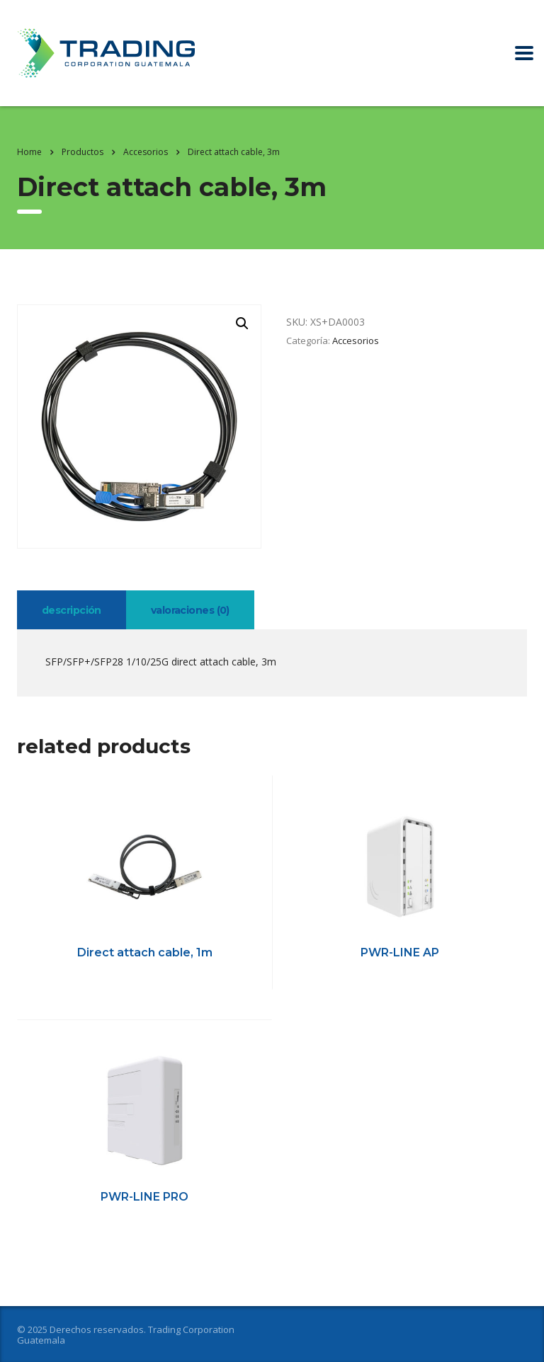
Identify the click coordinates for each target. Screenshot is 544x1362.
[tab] (71, 609)
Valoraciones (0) (190, 610)
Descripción (71, 610)
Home (29, 152)
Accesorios (355, 340)
